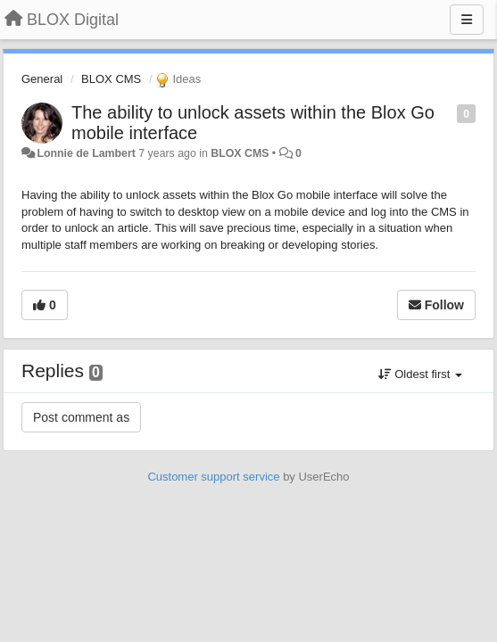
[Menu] (467, 19)
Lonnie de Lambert (86, 153)
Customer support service (213, 476)
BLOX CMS (111, 79)
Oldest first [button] (420, 374)
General (41, 79)
